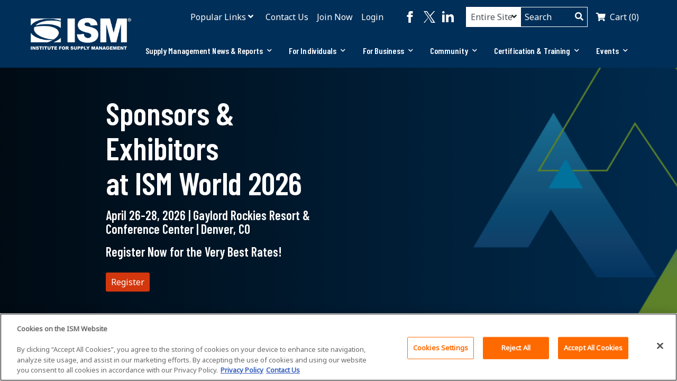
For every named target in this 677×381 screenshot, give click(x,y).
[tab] (208, 51)
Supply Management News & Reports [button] (208, 51)
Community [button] (453, 51)
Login (372, 17)
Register (127, 282)
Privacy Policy (242, 370)
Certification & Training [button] (537, 51)
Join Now (335, 17)
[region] (338, 347)
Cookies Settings (440, 347)
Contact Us (287, 17)
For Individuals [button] (317, 51)
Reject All (515, 347)
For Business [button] (388, 51)
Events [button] (612, 51)
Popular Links (218, 17)
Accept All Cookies (593, 347)
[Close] (660, 346)
